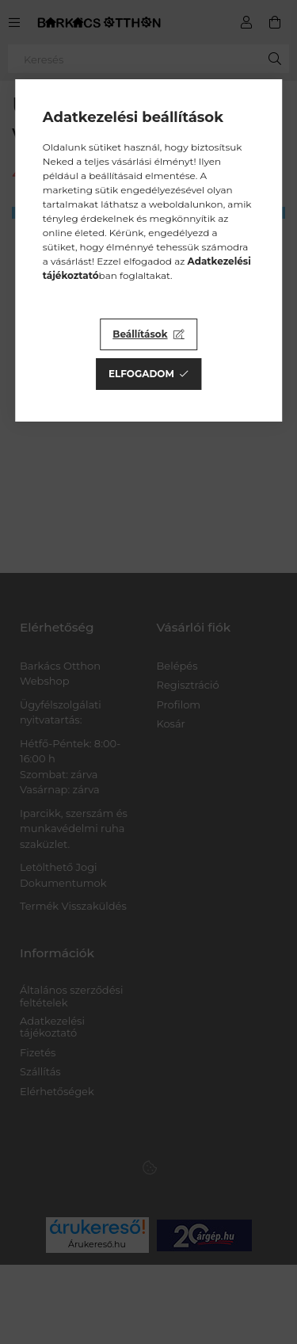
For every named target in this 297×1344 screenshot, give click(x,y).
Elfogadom (141, 374)
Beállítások (139, 334)
